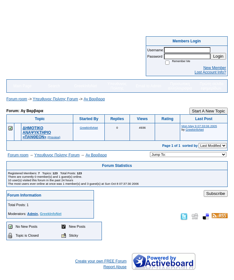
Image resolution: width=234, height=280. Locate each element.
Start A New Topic (208, 111)
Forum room (16, 99)
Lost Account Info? (210, 72)
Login (218, 56)
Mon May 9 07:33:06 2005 (199, 126)
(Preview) (53, 137)
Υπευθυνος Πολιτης (117, 86)
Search (54, 86)
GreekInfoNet (85, 86)
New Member (214, 68)
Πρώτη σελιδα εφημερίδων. (211, 86)
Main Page (22, 86)
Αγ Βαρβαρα (94, 99)
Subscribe (215, 193)
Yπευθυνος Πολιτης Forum (55, 99)
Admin (32, 214)
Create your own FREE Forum (100, 261)
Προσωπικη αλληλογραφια (180, 86)
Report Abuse (115, 267)
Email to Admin (148, 86)
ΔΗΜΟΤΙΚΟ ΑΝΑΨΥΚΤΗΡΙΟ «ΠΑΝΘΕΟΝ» (37, 132)
